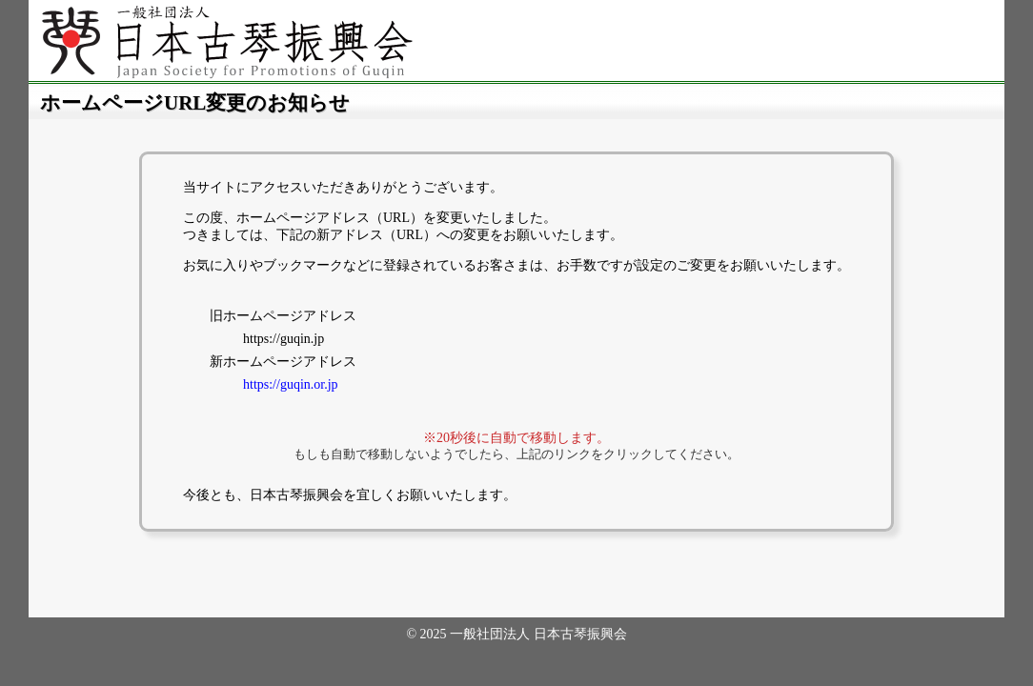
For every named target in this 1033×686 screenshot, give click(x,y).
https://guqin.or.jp (290, 384)
